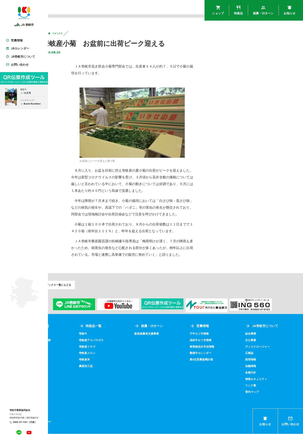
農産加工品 (113, 373)
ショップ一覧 (70, 334)
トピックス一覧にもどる (72, 291)
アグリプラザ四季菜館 (72, 348)
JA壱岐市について (269, 334)
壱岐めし (63, 341)
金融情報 (258, 373)
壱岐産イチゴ (115, 354)
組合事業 (258, 341)
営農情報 (213, 334)
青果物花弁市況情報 (216, 354)
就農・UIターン (169, 334)
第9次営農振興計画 (216, 367)
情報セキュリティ (263, 386)
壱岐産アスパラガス (119, 348)
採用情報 (258, 367)
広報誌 (256, 360)
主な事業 (258, 348)
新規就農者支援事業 (167, 341)
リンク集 (258, 392)
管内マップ (259, 399)
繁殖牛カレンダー (215, 360)
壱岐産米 (112, 367)
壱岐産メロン (115, 360)
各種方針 (258, 379)
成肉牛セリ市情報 (215, 348)
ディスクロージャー (265, 354)
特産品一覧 (117, 334)
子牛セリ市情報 (213, 341)
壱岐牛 (110, 341)
